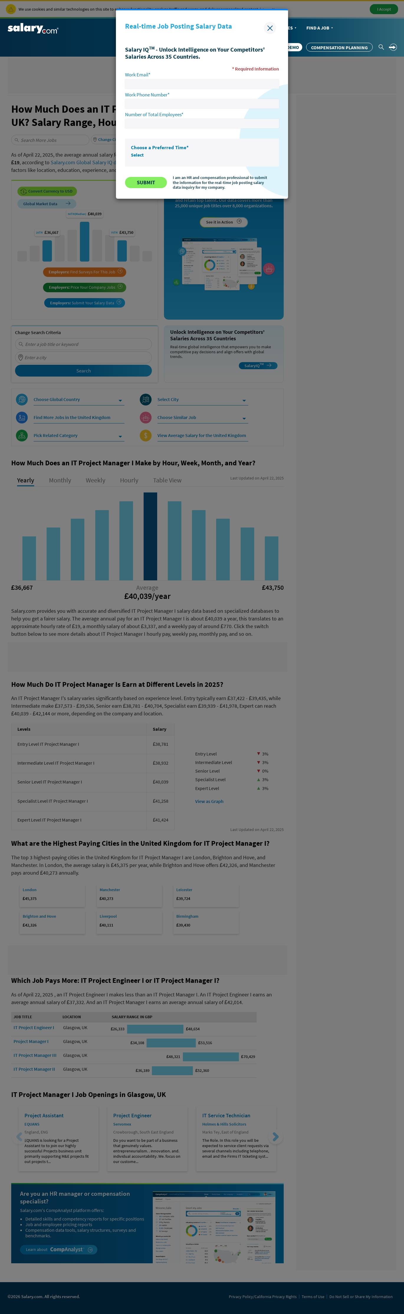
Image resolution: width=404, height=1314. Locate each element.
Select (137, 155)
